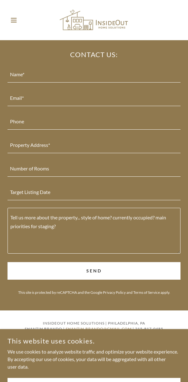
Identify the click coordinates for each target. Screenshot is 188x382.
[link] (94, 20)
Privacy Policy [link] (114, 292)
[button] (20, 20)
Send (94, 270)
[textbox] (94, 75)
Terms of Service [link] (146, 292)
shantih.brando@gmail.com (99, 328)
